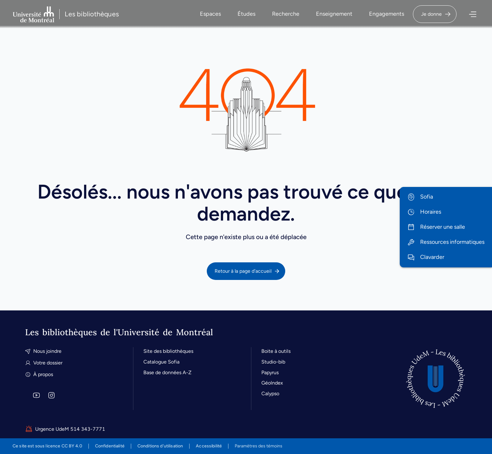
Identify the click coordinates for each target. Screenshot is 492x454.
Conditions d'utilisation (160, 446)
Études (246, 13)
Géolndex (272, 383)
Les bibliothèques (92, 14)
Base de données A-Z (167, 372)
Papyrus (270, 372)
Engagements (386, 13)
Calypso (270, 394)
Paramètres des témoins (258, 446)
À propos (39, 374)
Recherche (285, 13)
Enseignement (334, 13)
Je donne (436, 14)
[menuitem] (445, 197)
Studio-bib (273, 362)
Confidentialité (110, 446)
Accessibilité (209, 446)
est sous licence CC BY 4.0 (47, 446)
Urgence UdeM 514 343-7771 (65, 429)
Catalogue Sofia (161, 362)
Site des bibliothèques (168, 351)
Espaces (210, 13)
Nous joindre (43, 351)
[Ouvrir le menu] (468, 14)
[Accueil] (435, 378)
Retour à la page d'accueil (247, 271)
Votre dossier (43, 363)
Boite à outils (276, 351)
